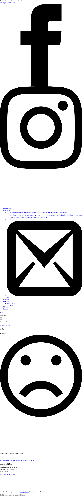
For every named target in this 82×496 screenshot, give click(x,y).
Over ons (6, 301)
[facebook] (41, 85)
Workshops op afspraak (7, 474)
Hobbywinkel (7, 209)
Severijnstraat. (24, 492)
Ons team (31, 460)
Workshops (7, 210)
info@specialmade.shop (7, 3)
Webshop (6, 299)
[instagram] (41, 168)
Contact (5, 309)
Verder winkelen (5, 325)
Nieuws (5, 307)
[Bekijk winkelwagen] (2, 312)
